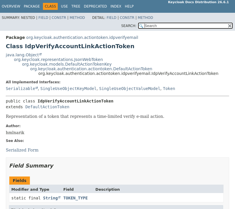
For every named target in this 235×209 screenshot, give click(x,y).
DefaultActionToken (47, 107)
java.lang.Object (22, 55)
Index (116, 6)
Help (129, 6)
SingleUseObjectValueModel (129, 88)
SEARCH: (129, 26)
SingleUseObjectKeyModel (68, 88)
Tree (75, 6)
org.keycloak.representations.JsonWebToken (58, 59)
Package (32, 6)
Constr (59, 18)
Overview (11, 6)
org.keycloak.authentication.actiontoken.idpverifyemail (82, 37)
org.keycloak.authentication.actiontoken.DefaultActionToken (91, 68)
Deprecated (95, 6)
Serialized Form (22, 150)
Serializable (20, 88)
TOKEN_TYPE (75, 198)
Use (64, 6)
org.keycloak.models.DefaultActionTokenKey (67, 64)
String (50, 198)
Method (77, 18)
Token (169, 88)
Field (43, 18)
